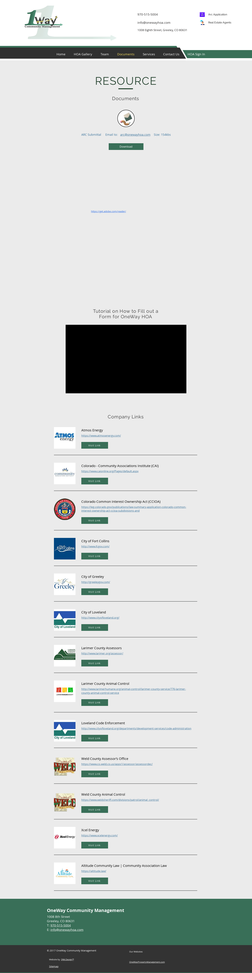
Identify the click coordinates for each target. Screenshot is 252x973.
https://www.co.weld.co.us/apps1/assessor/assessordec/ (117, 764)
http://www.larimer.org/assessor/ (102, 653)
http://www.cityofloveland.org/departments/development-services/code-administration (136, 728)
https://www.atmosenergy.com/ (101, 435)
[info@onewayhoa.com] (156, 22)
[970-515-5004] (187, 14)
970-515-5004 (60, 925)
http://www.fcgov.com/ (95, 546)
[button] (196, 54)
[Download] (126, 146)
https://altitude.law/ (93, 871)
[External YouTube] (126, 359)
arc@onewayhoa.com (135, 135)
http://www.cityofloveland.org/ (100, 617)
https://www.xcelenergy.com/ (99, 835)
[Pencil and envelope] (126, 118)
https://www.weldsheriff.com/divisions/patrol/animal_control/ (120, 800)
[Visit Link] (94, 445)
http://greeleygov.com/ (95, 582)
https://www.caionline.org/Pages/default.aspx (109, 471)
